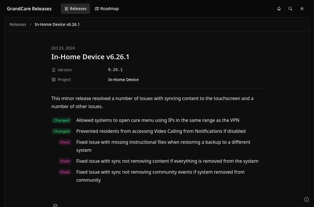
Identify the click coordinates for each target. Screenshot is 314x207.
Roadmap (107, 8)
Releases (75, 8)
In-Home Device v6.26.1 (90, 56)
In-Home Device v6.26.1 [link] (57, 24)
